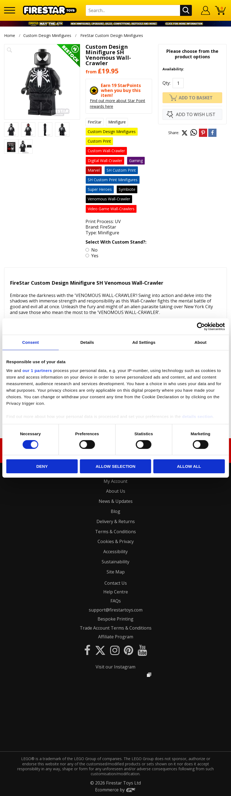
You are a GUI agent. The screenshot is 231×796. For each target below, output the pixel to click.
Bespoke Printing (115, 619)
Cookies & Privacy (116, 541)
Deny (42, 466)
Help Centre (115, 592)
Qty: (166, 83)
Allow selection (115, 466)
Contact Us (115, 583)
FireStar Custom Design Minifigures (111, 35)
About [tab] (201, 342)
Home (9, 35)
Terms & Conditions (115, 532)
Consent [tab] (30, 342)
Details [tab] (87, 342)
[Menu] (9, 10)
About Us (115, 491)
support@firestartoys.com (115, 610)
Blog (115, 511)
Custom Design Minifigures (47, 35)
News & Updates (116, 501)
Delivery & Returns (115, 521)
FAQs (115, 601)
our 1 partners (37, 370)
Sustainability (115, 562)
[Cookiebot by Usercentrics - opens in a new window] (201, 326)
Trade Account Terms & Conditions (116, 628)
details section (197, 416)
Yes (94, 256)
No (94, 250)
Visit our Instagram (115, 667)
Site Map (116, 572)
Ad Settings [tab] (143, 342)
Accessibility (115, 552)
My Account (115, 481)
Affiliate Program (115, 637)
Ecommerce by (115, 790)
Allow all (189, 466)
